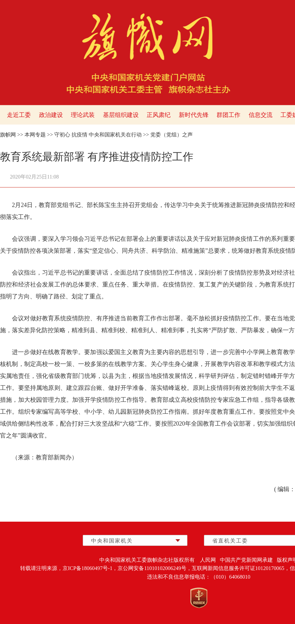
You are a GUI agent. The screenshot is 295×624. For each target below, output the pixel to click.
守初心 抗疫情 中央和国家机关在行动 (98, 134)
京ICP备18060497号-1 (87, 568)
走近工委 (19, 115)
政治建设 (51, 115)
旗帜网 (8, 134)
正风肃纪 (159, 115)
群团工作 (228, 115)
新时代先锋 (194, 115)
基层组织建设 (121, 115)
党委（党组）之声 (171, 134)
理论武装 (83, 115)
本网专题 (35, 134)
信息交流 (260, 115)
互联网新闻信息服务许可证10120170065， (241, 568)
